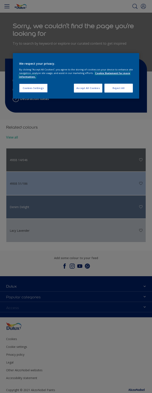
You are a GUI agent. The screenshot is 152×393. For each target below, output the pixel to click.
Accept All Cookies (88, 88)
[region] (76, 76)
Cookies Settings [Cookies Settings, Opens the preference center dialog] (33, 88)
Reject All (119, 88)
